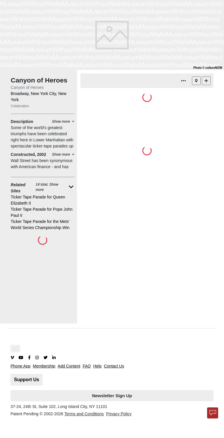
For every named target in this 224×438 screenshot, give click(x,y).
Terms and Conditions (84, 413)
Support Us (26, 379)
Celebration (20, 106)
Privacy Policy (119, 413)
